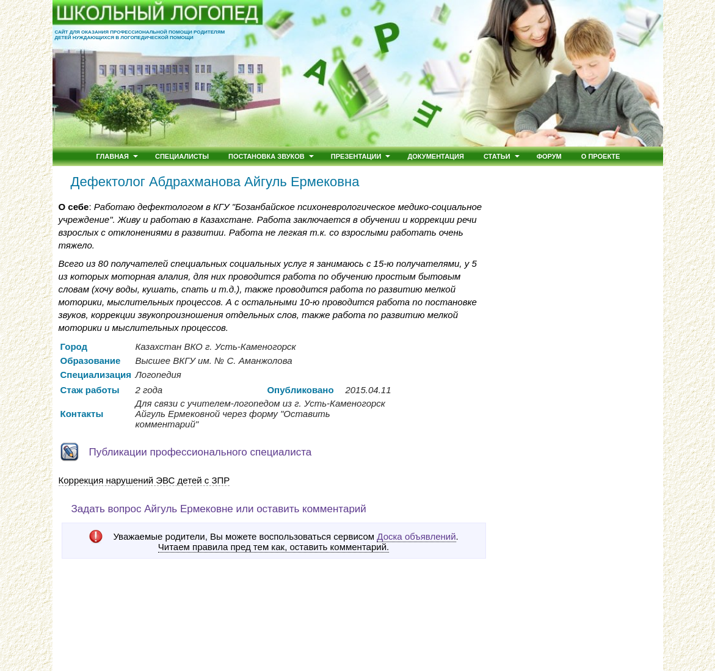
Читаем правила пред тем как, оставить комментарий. (273, 547)
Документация (435, 156)
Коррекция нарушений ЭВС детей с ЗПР (144, 480)
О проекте (600, 156)
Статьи (497, 156)
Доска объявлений (416, 536)
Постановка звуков (266, 156)
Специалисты (182, 156)
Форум (549, 156)
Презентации (356, 156)
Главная (112, 156)
